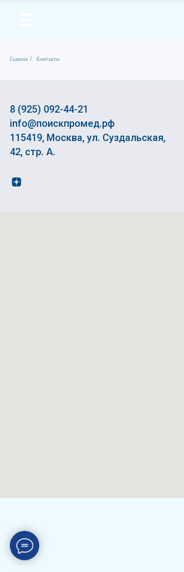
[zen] (16, 182)
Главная (19, 58)
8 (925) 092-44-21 (49, 109)
